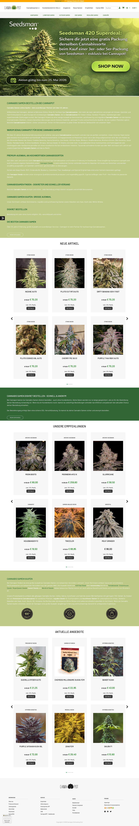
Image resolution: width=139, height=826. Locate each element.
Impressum (11, 811)
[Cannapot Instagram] (105, 811)
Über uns (11, 801)
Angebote (66, 8)
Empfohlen (89, 8)
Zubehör (106, 15)
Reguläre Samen (92, 15)
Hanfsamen (34, 15)
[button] (67, 384)
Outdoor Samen (64, 15)
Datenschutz (44, 809)
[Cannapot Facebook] (108, 811)
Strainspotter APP (45, 806)
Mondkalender (76, 812)
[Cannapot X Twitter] (111, 811)
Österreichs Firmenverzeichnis (112, 805)
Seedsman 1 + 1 (60, 1)
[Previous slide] (14, 318)
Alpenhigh (107, 802)
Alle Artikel (11, 809)
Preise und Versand (13, 804)
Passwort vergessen (77, 805)
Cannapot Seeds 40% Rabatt (75, 1)
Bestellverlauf (75, 802)
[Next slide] (125, 318)
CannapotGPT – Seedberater (48, 814)
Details (31, 308)
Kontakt (74, 807)
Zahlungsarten (12, 806)
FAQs (73, 810)
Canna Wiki (100, 8)
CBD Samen (78, 15)
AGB (42, 811)
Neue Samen (77, 8)
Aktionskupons (44, 804)
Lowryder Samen (48, 15)
